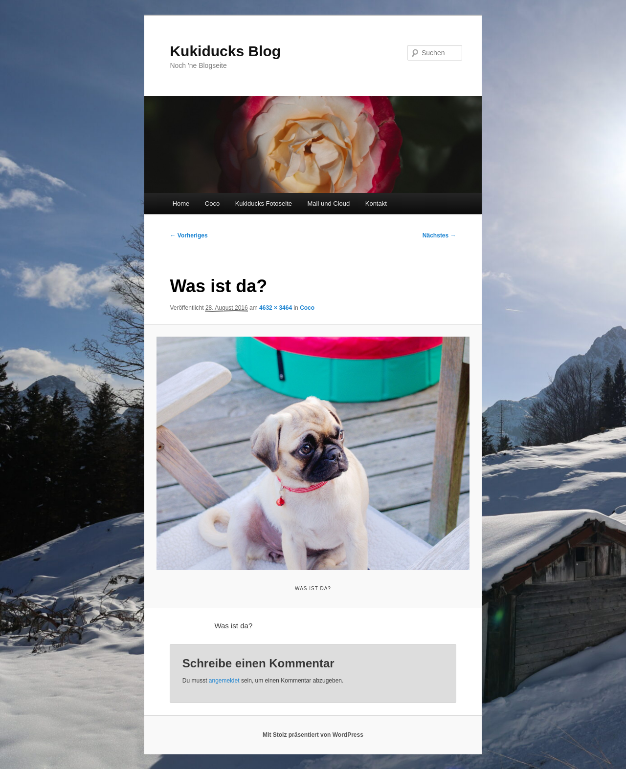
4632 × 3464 (275, 307)
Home (181, 203)
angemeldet (224, 680)
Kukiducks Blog (225, 51)
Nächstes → (439, 235)
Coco (212, 203)
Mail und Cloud (329, 203)
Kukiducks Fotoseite (263, 203)
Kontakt (376, 203)
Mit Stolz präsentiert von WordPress (313, 734)
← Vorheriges (188, 235)
